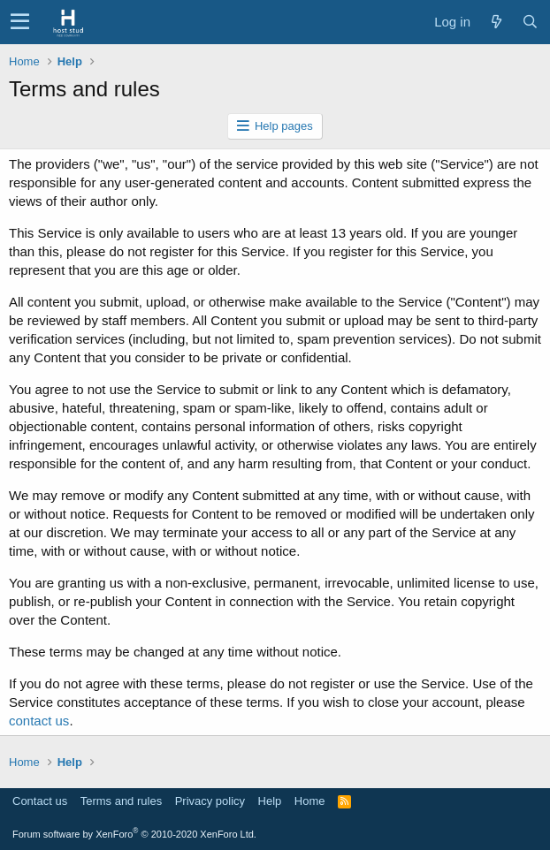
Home (309, 801)
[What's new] (496, 21)
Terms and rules (121, 801)
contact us (39, 720)
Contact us (39, 801)
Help (270, 801)
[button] (20, 22)
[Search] (529, 21)
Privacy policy (210, 801)
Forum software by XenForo (134, 834)
